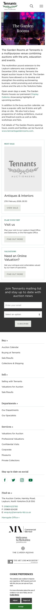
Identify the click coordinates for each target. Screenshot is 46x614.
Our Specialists (9, 415)
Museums (6, 455)
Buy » (5, 340)
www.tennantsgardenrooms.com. (18, 131)
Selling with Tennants (12, 381)
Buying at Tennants (11, 352)
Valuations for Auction (12, 387)
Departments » (10, 403)
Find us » (7, 493)
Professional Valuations (13, 439)
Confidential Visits (10, 444)
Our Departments (10, 410)
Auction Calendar (10, 347)
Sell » (5, 374)
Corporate (6, 450)
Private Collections (11, 460)
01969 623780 (11, 506)
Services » (7, 427)
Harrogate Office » (11, 517)
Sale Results (7, 358)
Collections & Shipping (13, 363)
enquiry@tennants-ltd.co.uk (17, 512)
